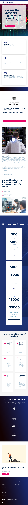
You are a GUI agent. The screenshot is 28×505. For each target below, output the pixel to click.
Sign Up (12, 25)
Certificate (14, 121)
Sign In (7, 25)
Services (3, 481)
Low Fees (16, 482)
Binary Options (4, 489)
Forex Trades (4, 490)
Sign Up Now (6, 470)
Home (3, 478)
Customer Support (17, 481)
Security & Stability (17, 478)
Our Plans (3, 482)
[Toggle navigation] (25, 2)
